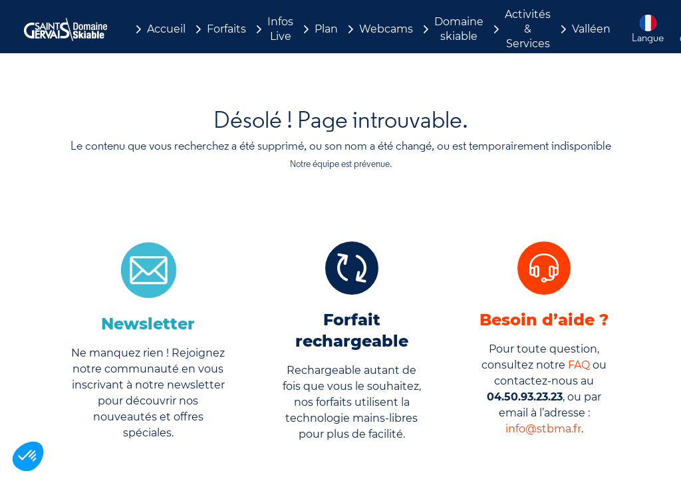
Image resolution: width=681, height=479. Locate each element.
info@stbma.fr (543, 428)
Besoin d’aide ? (544, 319)
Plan (326, 29)
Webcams (386, 29)
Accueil (166, 29)
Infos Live (280, 29)
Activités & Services (528, 29)
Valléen (591, 29)
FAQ (579, 365)
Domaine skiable (458, 29)
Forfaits (226, 29)
